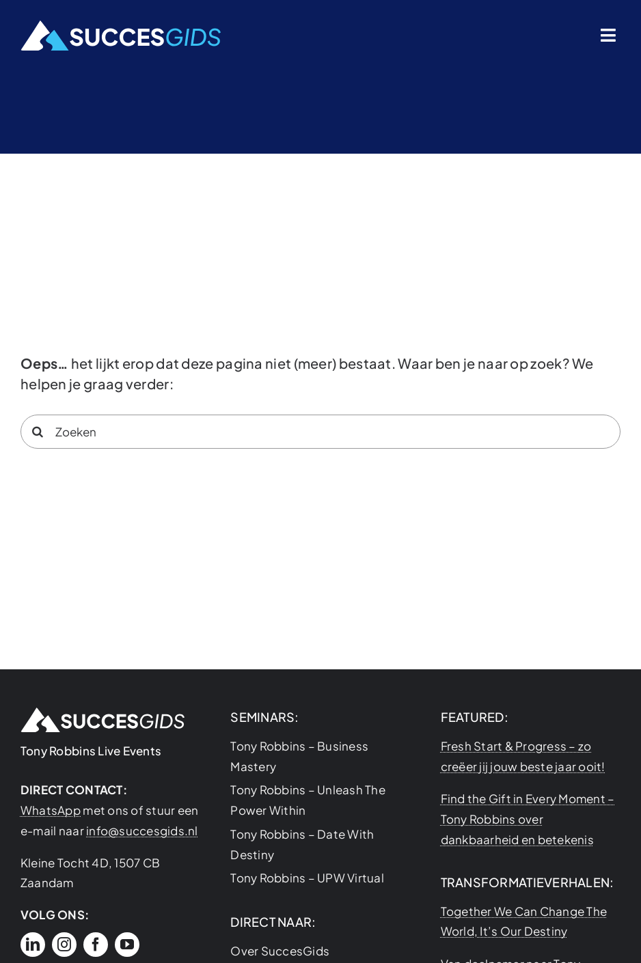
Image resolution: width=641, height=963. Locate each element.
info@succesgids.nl (142, 830)
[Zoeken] (320, 432)
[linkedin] (33, 944)
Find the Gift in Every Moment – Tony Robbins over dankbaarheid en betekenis (528, 819)
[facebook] (95, 944)
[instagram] (64, 944)
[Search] (38, 432)
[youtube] (127, 944)
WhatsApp (51, 810)
